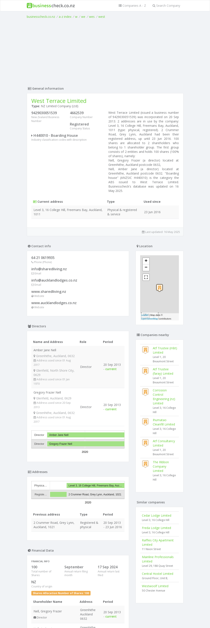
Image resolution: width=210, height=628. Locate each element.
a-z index (65, 17)
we (83, 17)
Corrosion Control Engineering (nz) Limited (164, 396)
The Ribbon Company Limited (161, 466)
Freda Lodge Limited (156, 528)
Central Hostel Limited (157, 574)
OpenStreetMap (149, 318)
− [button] (145, 267)
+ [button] (145, 261)
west (101, 17)
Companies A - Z (132, 5)
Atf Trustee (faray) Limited (163, 371)
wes (92, 17)
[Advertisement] (105, 51)
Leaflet (144, 315)
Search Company (166, 5)
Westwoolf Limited (155, 586)
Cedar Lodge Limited (156, 515)
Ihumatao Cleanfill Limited (164, 422)
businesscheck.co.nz (41, 17)
